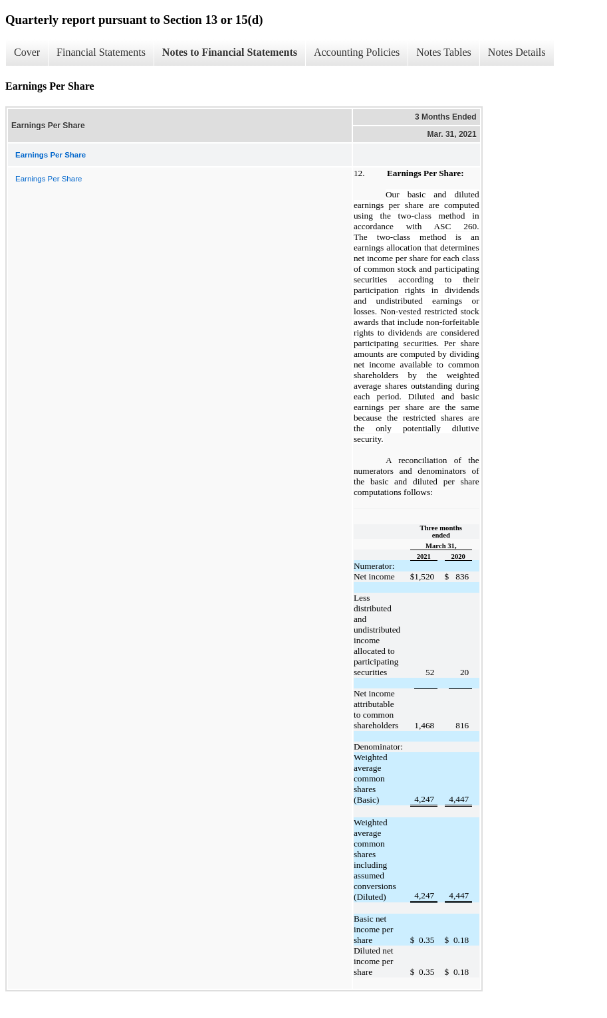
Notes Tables (443, 52)
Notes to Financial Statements (229, 52)
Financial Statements (101, 52)
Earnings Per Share (48, 179)
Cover (27, 52)
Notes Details (517, 52)
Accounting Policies (357, 52)
